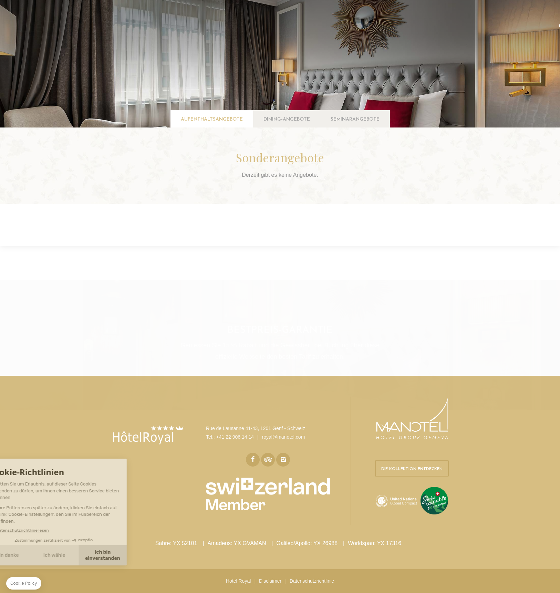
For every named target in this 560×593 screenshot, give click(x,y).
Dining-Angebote (286, 119)
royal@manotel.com (283, 437)
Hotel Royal (238, 581)
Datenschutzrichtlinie (312, 581)
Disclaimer (270, 581)
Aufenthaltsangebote (212, 119)
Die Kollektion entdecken (412, 469)
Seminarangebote (355, 119)
